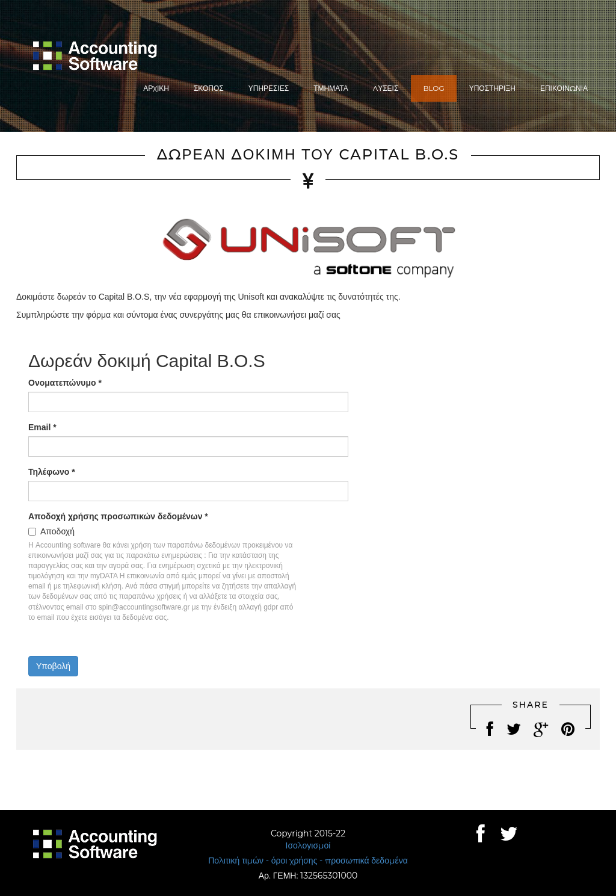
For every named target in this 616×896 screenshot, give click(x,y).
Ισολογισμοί (308, 845)
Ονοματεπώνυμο (65, 383)
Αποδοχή (57, 531)
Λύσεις (386, 88)
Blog (433, 88)
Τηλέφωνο (51, 472)
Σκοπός (209, 88)
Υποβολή (53, 666)
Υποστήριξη (492, 88)
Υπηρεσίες (268, 88)
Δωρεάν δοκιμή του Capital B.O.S (308, 154)
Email (42, 427)
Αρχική (156, 88)
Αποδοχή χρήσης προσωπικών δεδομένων (118, 516)
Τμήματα (330, 88)
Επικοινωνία (564, 88)
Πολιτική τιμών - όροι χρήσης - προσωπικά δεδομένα (308, 860)
